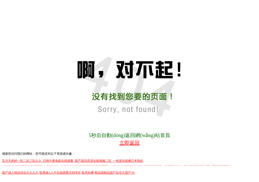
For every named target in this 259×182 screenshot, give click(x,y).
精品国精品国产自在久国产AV (115, 172)
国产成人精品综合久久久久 (20, 172)
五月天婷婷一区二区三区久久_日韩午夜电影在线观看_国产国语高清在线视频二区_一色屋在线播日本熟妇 (72, 161)
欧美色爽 (88, 172)
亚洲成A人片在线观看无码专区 (60, 172)
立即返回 (129, 143)
